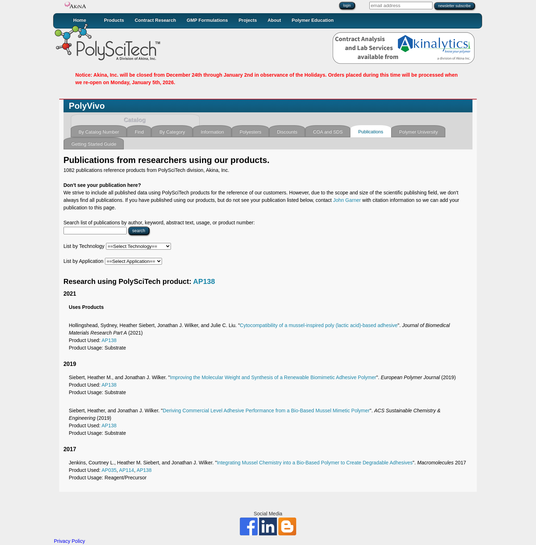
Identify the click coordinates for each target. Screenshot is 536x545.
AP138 (204, 281)
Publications (370, 131)
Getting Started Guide (93, 144)
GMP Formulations (207, 20)
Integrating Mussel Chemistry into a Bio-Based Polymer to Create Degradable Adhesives (315, 462)
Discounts (287, 131)
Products (114, 20)
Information (212, 131)
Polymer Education (313, 20)
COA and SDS (328, 131)
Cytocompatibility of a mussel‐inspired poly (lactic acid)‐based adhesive (319, 325)
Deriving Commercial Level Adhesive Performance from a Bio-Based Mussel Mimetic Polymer (266, 410)
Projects (247, 20)
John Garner (347, 200)
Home (79, 20)
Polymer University (418, 131)
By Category (172, 131)
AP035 (109, 470)
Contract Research (155, 20)
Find (139, 131)
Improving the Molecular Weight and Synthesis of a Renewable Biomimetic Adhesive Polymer (273, 377)
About (274, 20)
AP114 (126, 470)
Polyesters (250, 131)
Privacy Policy (69, 541)
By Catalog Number (99, 131)
